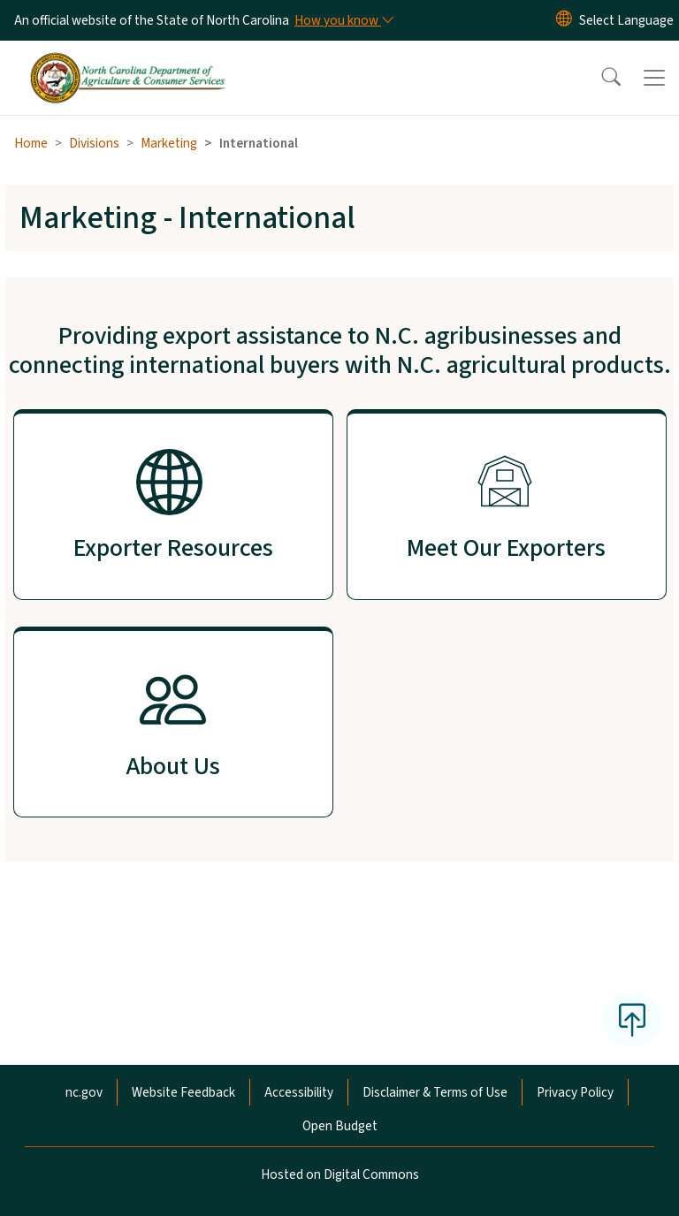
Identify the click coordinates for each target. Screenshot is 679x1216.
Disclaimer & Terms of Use (434, 1092)
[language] (626, 20)
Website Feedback (183, 1092)
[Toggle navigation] (654, 78)
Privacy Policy (575, 1092)
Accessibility (298, 1092)
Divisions (94, 143)
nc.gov (84, 1092)
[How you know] (343, 20)
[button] (599, 78)
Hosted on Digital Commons (340, 1174)
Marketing (169, 143)
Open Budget (340, 1126)
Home (31, 143)
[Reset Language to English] (564, 20)
